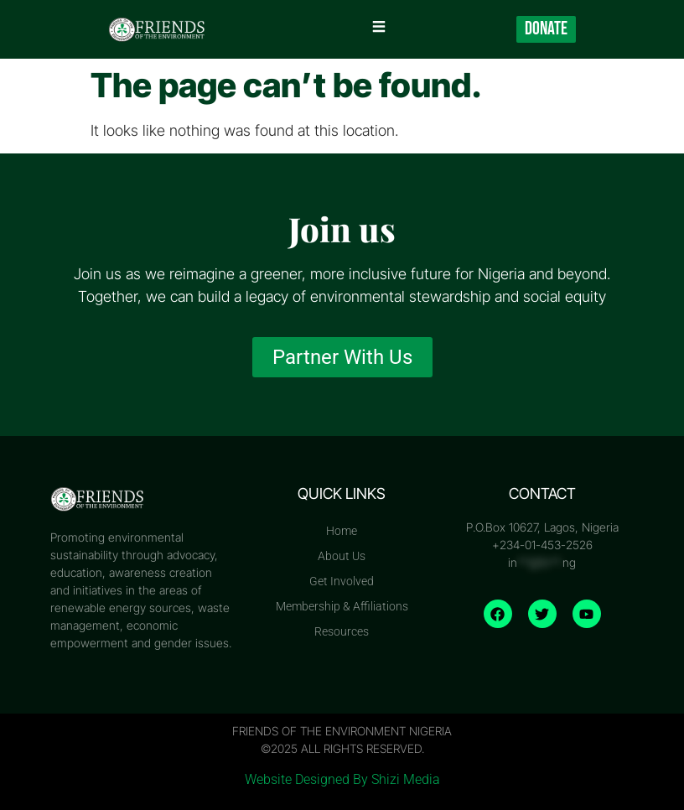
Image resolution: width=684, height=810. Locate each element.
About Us (341, 556)
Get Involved (341, 581)
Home (341, 530)
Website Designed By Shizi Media (342, 779)
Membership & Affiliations (342, 606)
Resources (341, 631)
